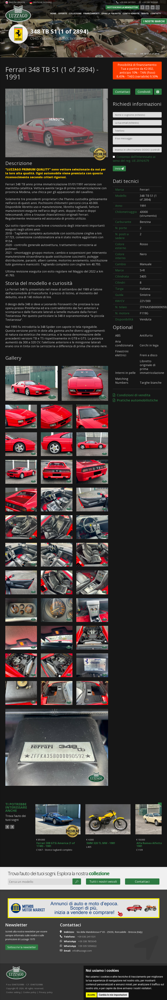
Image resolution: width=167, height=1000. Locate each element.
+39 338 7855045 (148, 2)
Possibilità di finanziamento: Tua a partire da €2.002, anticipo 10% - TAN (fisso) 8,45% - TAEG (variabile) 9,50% (137, 70)
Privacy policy (46, 993)
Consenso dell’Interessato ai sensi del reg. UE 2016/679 (134, 159)
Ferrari (133, 53)
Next (12, 827)
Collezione (75, 13)
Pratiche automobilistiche (135, 400)
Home (53, 13)
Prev (7, 827)
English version (15, 2)
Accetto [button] (91, 995)
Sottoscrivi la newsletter (122, 7)
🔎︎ (77, 882)
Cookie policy (29, 993)
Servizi (145, 13)
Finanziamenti (91, 13)
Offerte (62, 13)
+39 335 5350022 (87, 947)
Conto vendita (131, 13)
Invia (119, 168)
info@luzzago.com (82, 951)
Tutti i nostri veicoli (103, 882)
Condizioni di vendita (131, 395)
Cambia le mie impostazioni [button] (113, 995)
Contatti (156, 13)
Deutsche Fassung (40, 2)
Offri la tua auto (111, 13)
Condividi (144, 92)
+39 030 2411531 (126, 2)
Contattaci (122, 92)
